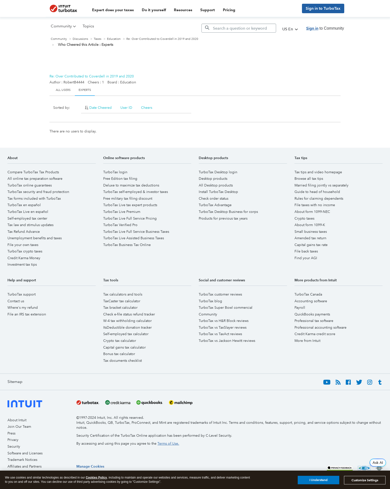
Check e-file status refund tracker (129, 314)
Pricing (229, 10)
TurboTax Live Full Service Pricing (130, 218)
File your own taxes (22, 245)
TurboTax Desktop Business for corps (228, 211)
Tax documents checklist (122, 360)
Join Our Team (19, 426)
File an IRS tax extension (26, 314)
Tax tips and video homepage (318, 172)
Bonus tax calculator (119, 354)
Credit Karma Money (23, 258)
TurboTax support (21, 294)
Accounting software (310, 301)
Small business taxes (310, 231)
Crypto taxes (304, 218)
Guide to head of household (317, 191)
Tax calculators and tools (122, 294)
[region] (90, 466)
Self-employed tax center (27, 218)
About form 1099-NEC (312, 211)
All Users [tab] (63, 90)
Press (11, 433)
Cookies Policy (96, 477)
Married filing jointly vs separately (321, 185)
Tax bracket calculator (120, 307)
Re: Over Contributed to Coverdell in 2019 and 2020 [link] (162, 39)
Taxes (97, 39)
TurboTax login (115, 172)
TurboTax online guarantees (29, 185)
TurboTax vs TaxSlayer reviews (222, 327)
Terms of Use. (168, 443)
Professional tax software (313, 320)
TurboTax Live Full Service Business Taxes (136, 231)
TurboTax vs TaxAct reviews (220, 334)
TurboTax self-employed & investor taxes (135, 191)
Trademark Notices (22, 459)
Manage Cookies (90, 466)
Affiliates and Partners (24, 466)
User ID (126, 107)
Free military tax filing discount (127, 198)
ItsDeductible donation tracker (127, 327)
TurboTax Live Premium (121, 211)
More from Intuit (307, 340)
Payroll (299, 307)
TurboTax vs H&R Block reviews (223, 320)
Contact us (15, 301)
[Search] (238, 28)
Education (114, 39)
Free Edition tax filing (120, 178)
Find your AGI (305, 258)
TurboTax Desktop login (218, 172)
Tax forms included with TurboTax (34, 198)
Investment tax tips (22, 264)
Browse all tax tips (308, 178)
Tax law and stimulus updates (30, 225)
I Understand (318, 480)
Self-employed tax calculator (125, 334)
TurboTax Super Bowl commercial (225, 307)
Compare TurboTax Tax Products (33, 172)
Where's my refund (22, 307)
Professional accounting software (320, 327)
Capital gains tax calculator (124, 347)
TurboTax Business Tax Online (127, 245)
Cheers (146, 107)
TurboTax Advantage (215, 205)
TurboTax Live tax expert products (130, 205)
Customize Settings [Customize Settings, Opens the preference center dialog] (364, 480)
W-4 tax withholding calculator (127, 320)
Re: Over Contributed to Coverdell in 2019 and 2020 (91, 76)
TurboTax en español (24, 205)
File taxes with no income (314, 205)
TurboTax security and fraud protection (38, 191)
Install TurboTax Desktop (218, 191)
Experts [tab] (85, 90)
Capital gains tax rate (311, 245)
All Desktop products (216, 185)
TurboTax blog (210, 301)
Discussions (80, 39)
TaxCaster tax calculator (121, 301)
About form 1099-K (309, 225)
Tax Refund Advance (23, 231)
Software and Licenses (25, 453)
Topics (88, 26)
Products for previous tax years (223, 218)
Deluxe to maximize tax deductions (131, 185)
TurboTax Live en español (27, 211)
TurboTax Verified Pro (120, 225)
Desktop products (213, 178)
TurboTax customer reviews (220, 294)
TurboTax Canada (308, 294)
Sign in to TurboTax (323, 8)
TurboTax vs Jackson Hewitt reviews (227, 340)
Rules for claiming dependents (318, 198)
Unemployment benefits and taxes (34, 238)
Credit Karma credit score (314, 334)
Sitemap (14, 381)
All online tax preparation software (34, 178)
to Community (325, 28)
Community (59, 39)
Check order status (213, 198)
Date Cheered (100, 107)
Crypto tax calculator (119, 340)
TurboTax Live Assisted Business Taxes (133, 238)
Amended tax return (310, 238)
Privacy (12, 439)
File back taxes (306, 251)
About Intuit (16, 420)
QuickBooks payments (312, 314)
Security (13, 446)
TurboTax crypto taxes (24, 251)
